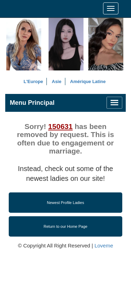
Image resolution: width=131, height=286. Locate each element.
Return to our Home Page (65, 226)
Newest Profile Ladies (65, 202)
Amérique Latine (88, 81)
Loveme (103, 245)
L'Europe (33, 81)
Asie (56, 81)
